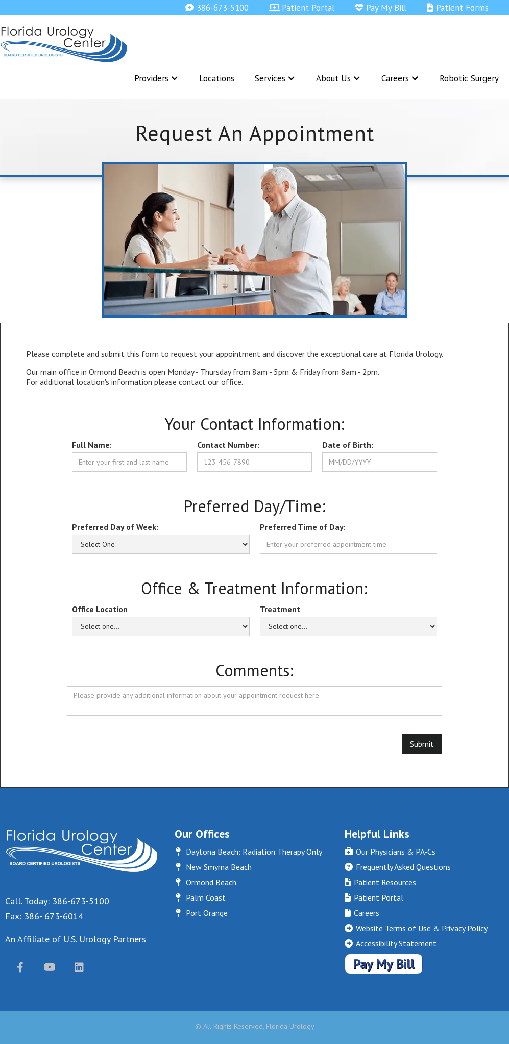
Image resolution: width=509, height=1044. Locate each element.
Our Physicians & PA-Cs (390, 851)
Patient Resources (380, 882)
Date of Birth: (347, 445)
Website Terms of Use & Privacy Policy (416, 928)
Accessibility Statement (391, 943)
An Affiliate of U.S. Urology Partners (75, 939)
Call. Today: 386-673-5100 (57, 901)
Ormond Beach (205, 882)
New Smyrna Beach (213, 867)
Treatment (280, 609)
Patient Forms (458, 7)
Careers (362, 913)
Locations (216, 78)
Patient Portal (302, 7)
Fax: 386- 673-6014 (44, 916)
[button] (156, 78)
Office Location (100, 609)
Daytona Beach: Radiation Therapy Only (248, 851)
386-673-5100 (217, 7)
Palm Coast (200, 897)
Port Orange (201, 913)
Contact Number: (228, 445)
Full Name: (92, 445)
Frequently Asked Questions (398, 867)
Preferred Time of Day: (303, 527)
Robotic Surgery (469, 78)
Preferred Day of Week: (115, 527)
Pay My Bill (380, 7)
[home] (64, 44)
